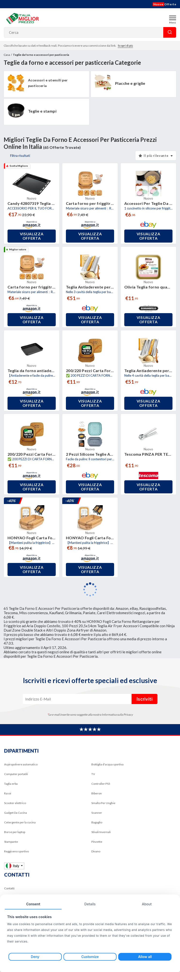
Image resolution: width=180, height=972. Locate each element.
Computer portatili (16, 774)
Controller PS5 (100, 783)
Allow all (145, 957)
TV (93, 774)
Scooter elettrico (15, 803)
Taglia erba (11, 783)
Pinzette (96, 841)
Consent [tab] (33, 904)
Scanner (96, 812)
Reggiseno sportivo (16, 851)
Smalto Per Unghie (103, 803)
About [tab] (147, 904)
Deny (35, 957)
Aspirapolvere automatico (21, 764)
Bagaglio (96, 822)
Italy (13, 866)
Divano (95, 851)
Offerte (164, 4)
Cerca (169, 32)
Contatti (9, 888)
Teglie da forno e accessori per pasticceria (41, 55)
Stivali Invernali (101, 832)
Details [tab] (89, 904)
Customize (90, 957)
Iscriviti (144, 699)
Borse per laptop (14, 832)
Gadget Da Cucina (15, 812)
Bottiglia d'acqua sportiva (107, 764)
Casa (7, 55)
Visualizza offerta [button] (32, 236)
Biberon (96, 793)
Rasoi (7, 793)
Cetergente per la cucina (20, 822)
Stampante (11, 841)
